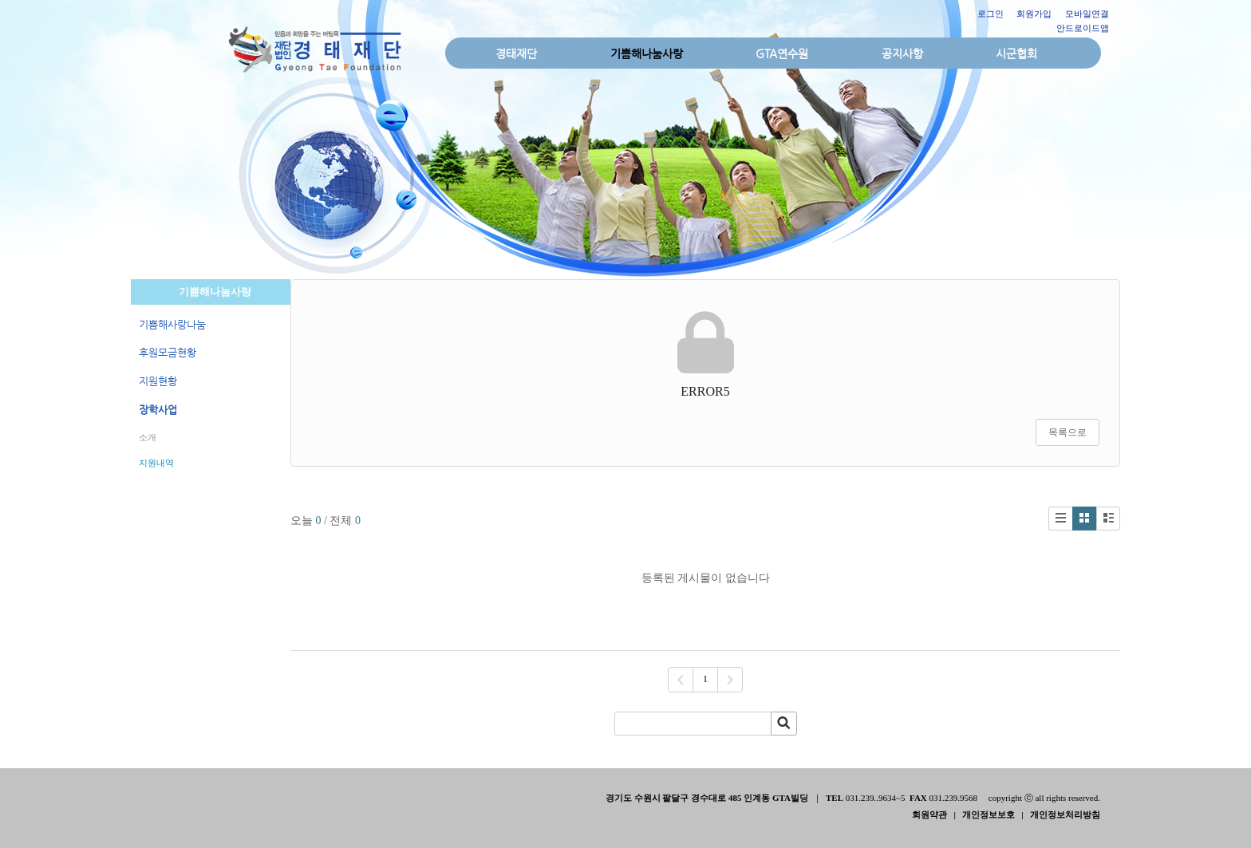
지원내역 (156, 462)
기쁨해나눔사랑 (646, 53)
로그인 (990, 13)
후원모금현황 (167, 352)
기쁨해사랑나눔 (172, 324)
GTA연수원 (782, 53)
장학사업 (158, 410)
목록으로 (1067, 432)
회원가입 (1034, 13)
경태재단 (516, 53)
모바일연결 (1087, 13)
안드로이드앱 (1082, 28)
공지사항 (902, 53)
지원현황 (158, 381)
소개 (147, 437)
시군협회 (1016, 53)
